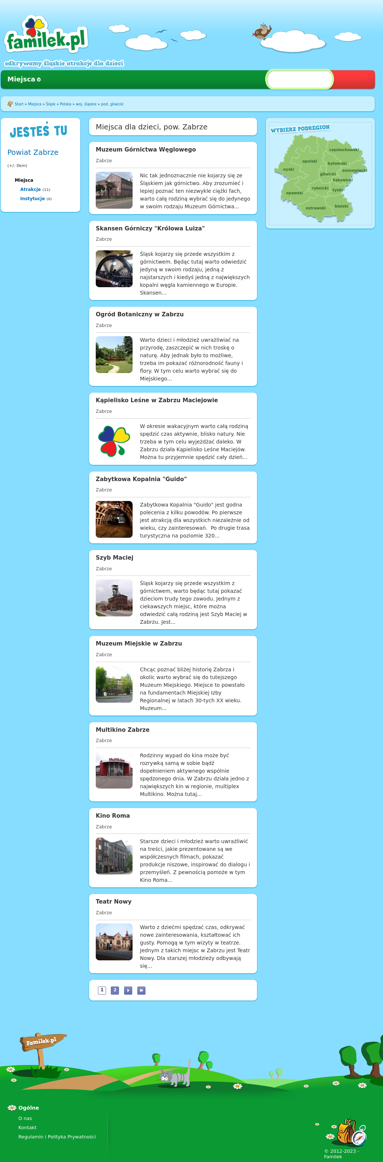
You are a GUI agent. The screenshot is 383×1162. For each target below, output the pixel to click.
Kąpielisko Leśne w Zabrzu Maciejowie (157, 400)
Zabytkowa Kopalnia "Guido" (141, 479)
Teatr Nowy (113, 901)
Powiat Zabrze (33, 152)
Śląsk (51, 104)
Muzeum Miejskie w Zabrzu (139, 643)
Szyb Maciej (114, 557)
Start (19, 104)
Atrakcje (30, 189)
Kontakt (27, 1127)
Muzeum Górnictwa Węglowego (146, 149)
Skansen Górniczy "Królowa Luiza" (150, 228)
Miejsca (21, 79)
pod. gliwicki (112, 104)
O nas (25, 1118)
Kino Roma (113, 816)
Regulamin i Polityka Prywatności (57, 1137)
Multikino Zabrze (123, 730)
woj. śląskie (86, 104)
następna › (128, 991)
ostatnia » (141, 991)
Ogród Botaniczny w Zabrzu (140, 314)
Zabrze (104, 160)
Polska (65, 104)
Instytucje (32, 198)
